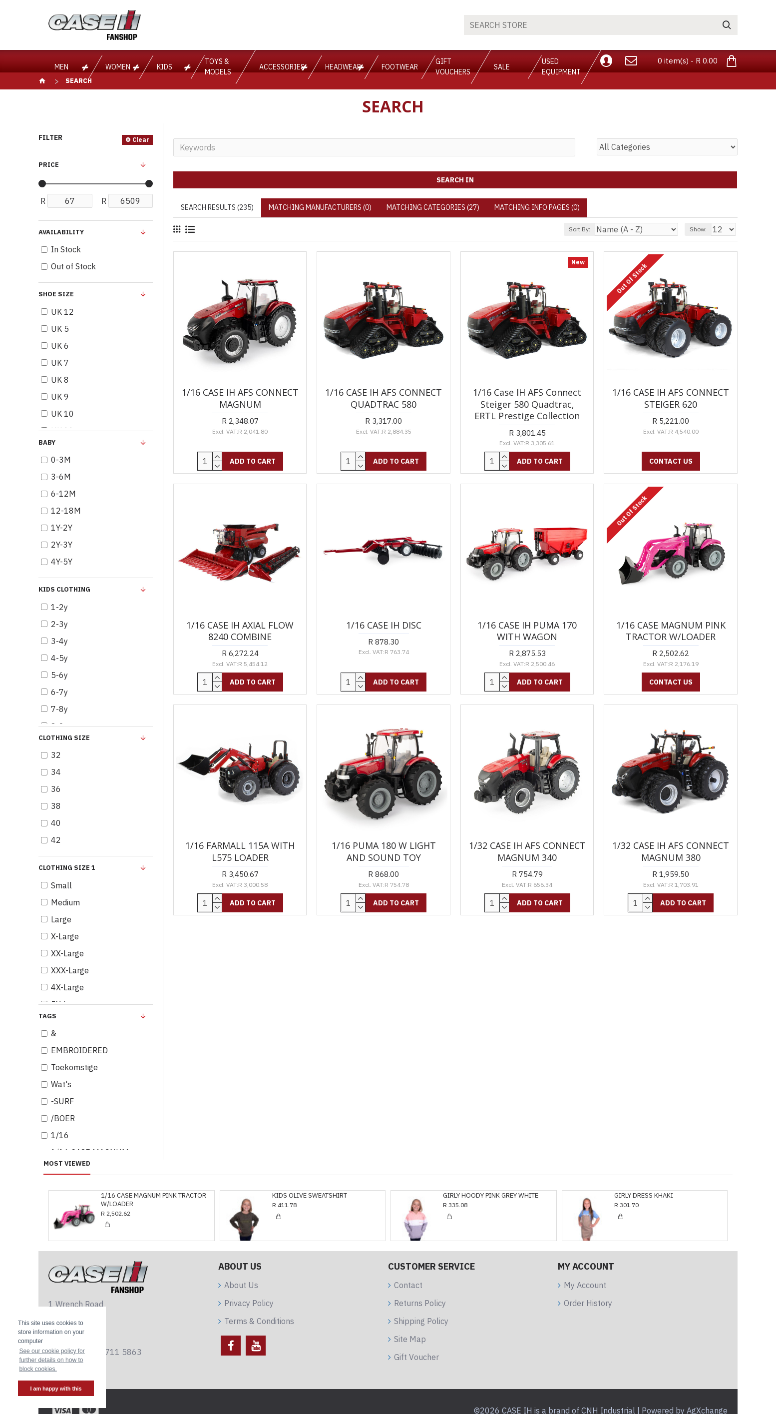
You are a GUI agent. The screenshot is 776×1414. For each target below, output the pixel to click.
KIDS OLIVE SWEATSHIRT (309, 1196)
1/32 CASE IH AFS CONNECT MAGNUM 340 (527, 851)
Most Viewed (66, 1164)
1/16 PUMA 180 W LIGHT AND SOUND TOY (384, 851)
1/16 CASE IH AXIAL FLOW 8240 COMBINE (240, 631)
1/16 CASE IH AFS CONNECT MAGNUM (240, 398)
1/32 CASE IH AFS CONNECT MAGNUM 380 (670, 851)
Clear (140, 139)
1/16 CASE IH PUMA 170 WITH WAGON (527, 631)
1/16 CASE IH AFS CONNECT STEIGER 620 (670, 398)
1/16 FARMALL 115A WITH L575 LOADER (240, 851)
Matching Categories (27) (433, 207)
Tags (47, 1016)
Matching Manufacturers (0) (320, 207)
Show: (702, 229)
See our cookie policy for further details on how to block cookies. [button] (51, 1360)
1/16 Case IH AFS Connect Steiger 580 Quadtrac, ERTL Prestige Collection (527, 404)
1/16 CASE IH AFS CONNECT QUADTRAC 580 (383, 398)
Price (48, 164)
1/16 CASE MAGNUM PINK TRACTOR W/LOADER (671, 631)
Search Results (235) (217, 207)
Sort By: (603, 229)
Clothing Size (64, 737)
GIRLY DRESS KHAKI (643, 1196)
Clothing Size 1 (66, 867)
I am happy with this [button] (55, 1389)
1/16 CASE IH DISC (383, 625)
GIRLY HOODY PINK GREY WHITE (490, 1196)
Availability (61, 232)
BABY (46, 442)
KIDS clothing (64, 589)
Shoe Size (56, 294)
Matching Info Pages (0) (537, 207)
